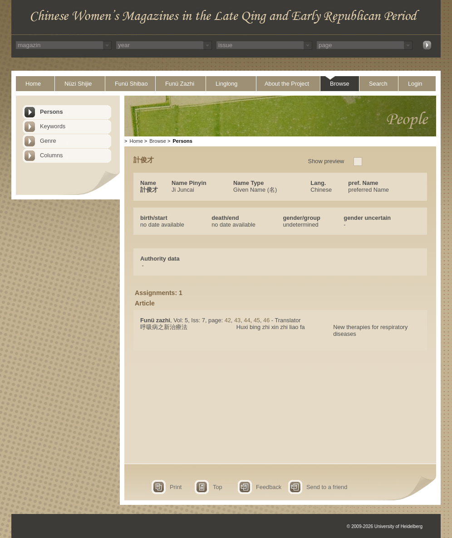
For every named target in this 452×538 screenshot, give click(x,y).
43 (237, 320)
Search (378, 83)
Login (415, 83)
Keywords (52, 126)
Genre (48, 140)
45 (257, 320)
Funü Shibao (131, 83)
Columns (51, 155)
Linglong (226, 83)
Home (33, 83)
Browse (339, 83)
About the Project (287, 83)
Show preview (326, 161)
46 (266, 320)
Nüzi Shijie (78, 83)
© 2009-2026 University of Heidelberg (385, 526)
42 (228, 320)
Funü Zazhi (179, 83)
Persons (51, 111)
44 (247, 320)
